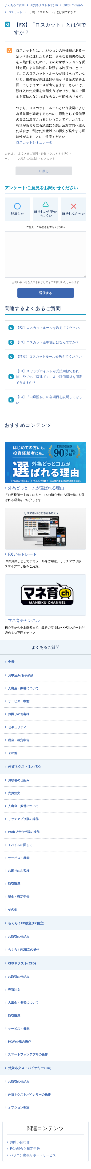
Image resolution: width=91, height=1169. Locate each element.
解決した (17, 213)
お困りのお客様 (18, 714)
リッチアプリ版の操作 (23, 819)
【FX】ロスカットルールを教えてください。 (49, 327)
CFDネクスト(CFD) (22, 963)
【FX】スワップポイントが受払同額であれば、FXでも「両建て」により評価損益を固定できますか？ (49, 377)
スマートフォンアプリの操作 (28, 1054)
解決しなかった (73, 213)
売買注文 (14, 793)
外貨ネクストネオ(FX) (44, 5)
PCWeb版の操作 (19, 1041)
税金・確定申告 (18, 740)
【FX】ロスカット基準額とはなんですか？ (47, 342)
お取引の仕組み (73, 5)
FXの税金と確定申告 (25, 1148)
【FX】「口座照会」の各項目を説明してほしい (49, 400)
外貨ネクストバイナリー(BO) (29, 1068)
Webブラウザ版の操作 (24, 832)
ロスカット (15, 12)
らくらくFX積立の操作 (23, 949)
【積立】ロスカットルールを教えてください (49, 356)
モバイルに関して (20, 845)
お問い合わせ (20, 1142)
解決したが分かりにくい (45, 213)
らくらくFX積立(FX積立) (26, 923)
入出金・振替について (23, 688)
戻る (45, 171)
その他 (12, 753)
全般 (11, 661)
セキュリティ (17, 727)
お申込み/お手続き (21, 675)
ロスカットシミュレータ (34, 142)
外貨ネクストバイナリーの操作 (29, 1094)
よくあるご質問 (14, 5)
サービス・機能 (18, 701)
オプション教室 (18, 1107)
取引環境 (14, 883)
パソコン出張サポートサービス (33, 1155)
